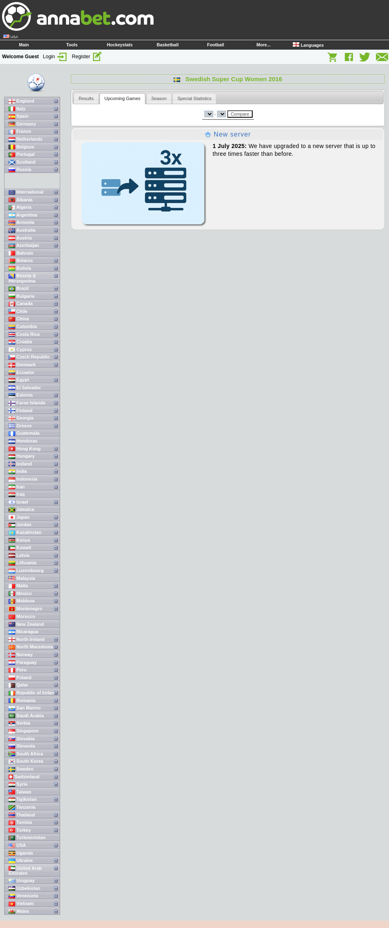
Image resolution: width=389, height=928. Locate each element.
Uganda (21, 853)
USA (17, 845)
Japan (19, 517)
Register (87, 56)
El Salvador (25, 387)
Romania (22, 700)
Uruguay (22, 880)
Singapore (23, 731)
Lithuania (22, 562)
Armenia (21, 222)
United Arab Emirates (25, 871)
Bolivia (20, 268)
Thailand (22, 815)
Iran (17, 487)
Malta (18, 585)
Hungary (22, 456)
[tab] (86, 98)
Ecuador (21, 372)
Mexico (20, 593)
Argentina (23, 215)
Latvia (19, 555)
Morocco (22, 616)
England (21, 101)
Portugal (22, 154)
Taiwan (20, 792)
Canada (21, 303)
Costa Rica (24, 334)
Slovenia (22, 746)
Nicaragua (23, 631)
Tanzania (22, 807)
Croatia (20, 341)
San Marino (25, 708)
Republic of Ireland (33, 692)
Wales (19, 911)
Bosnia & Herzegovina (22, 278)
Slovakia (22, 738)
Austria (20, 238)
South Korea (26, 761)
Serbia (19, 723)
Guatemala (24, 433)
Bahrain (21, 253)
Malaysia (22, 578)
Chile (18, 311)
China (19, 318)
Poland (20, 677)
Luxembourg (26, 570)
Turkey (20, 830)
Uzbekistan (24, 888)
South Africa (26, 754)
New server (228, 134)
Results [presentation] (86, 98)
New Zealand (26, 624)
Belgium (21, 147)
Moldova (22, 601)
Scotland (22, 162)
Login (55, 56)
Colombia (23, 326)
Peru (18, 670)
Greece (20, 426)
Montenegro (25, 608)
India (18, 471)
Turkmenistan (27, 837)
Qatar (18, 685)
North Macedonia (31, 647)
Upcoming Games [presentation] (122, 98)
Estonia (21, 395)
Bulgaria (21, 296)
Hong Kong (25, 448)
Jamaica (21, 509)
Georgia (21, 418)
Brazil (19, 288)
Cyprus (20, 349)
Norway (21, 654)
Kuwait (20, 547)
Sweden (21, 769)
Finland (20, 410)
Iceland (20, 464)
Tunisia (20, 822)
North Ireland (27, 639)
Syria (18, 784)
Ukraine (21, 860)
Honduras (23, 441)
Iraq (17, 494)
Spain (19, 116)
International (26, 192)
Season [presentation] (159, 98)
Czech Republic (29, 357)
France (20, 131)
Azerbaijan (24, 245)
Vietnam (21, 903)
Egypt (19, 380)
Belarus (21, 260)
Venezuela (23, 895)
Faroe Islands (27, 403)
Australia (22, 230)
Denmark (22, 364)
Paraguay (23, 662)
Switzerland (24, 777)
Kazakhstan (25, 532)
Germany (22, 124)
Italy (17, 109)
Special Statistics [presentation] (194, 98)
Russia (20, 169)
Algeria (20, 207)
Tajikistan (23, 799)
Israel (18, 502)
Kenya (19, 540)
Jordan (20, 524)
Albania (20, 200)
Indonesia (23, 479)
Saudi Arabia (26, 715)
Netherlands (26, 139)
